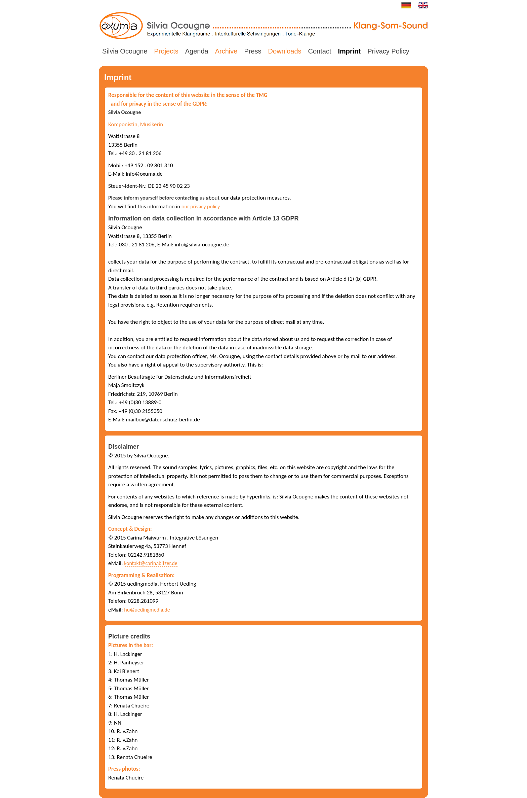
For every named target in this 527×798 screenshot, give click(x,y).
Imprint (349, 51)
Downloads (284, 51)
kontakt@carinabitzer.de (150, 563)
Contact (319, 51)
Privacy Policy (388, 51)
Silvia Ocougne (125, 51)
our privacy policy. (201, 206)
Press (252, 51)
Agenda (196, 51)
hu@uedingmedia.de (147, 609)
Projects (166, 51)
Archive (226, 51)
